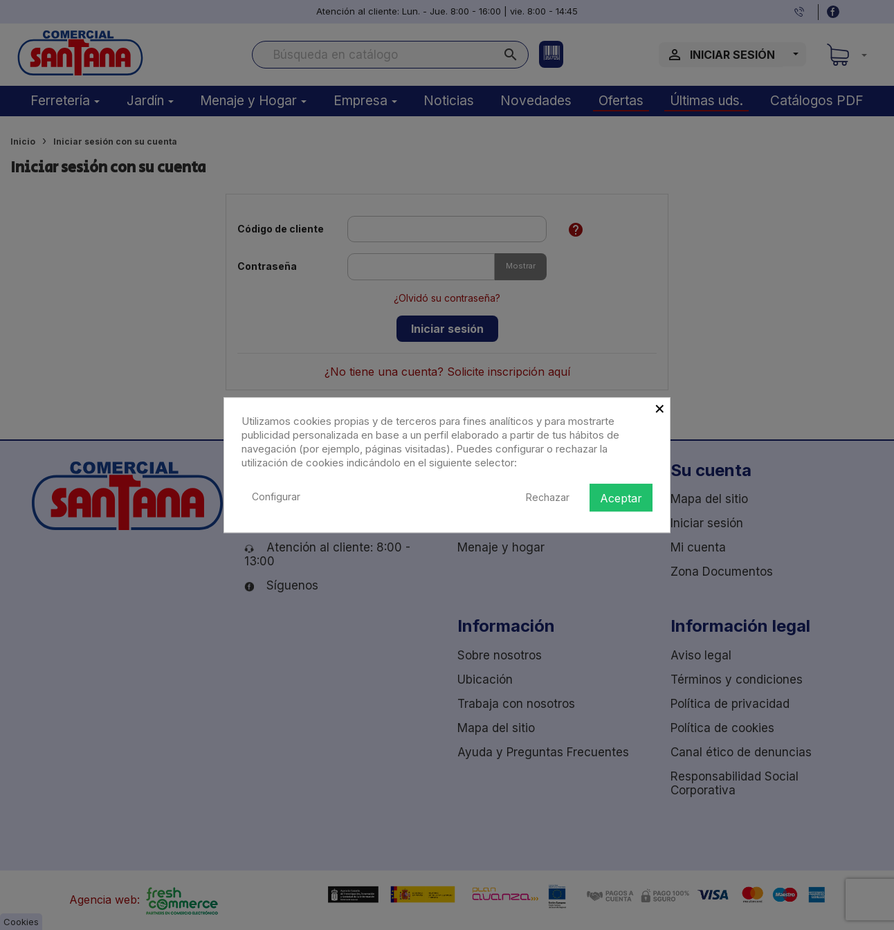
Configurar (276, 496)
